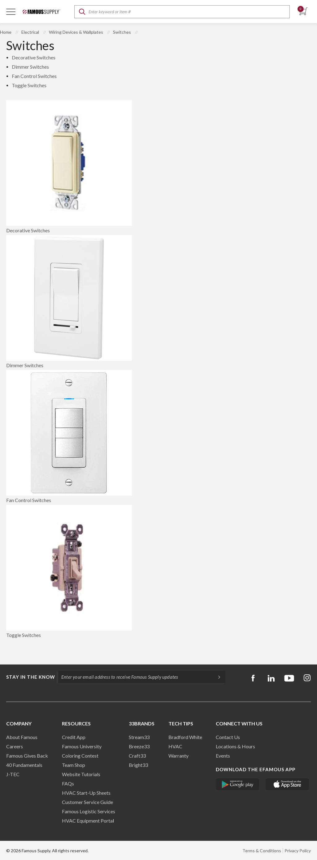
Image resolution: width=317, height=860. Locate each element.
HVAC (175, 746)
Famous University (82, 746)
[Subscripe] (216, 677)
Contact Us (228, 737)
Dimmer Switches (30, 67)
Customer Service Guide (87, 802)
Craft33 (137, 756)
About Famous (21, 737)
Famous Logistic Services (88, 811)
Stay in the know (30, 677)
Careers (14, 746)
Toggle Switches (29, 85)
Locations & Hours (235, 746)
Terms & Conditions (261, 850)
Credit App (73, 737)
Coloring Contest (80, 756)
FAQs (68, 783)
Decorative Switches (33, 57)
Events (223, 756)
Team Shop (73, 765)
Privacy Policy (297, 850)
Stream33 (139, 737)
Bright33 (138, 765)
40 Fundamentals (24, 765)
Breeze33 (139, 746)
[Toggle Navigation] (10, 11)
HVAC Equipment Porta (87, 820)
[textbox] (182, 11)
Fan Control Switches (34, 76)
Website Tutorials (81, 774)
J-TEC (13, 774)
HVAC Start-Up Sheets (86, 793)
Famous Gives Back (27, 756)
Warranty (178, 756)
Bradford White (185, 737)
